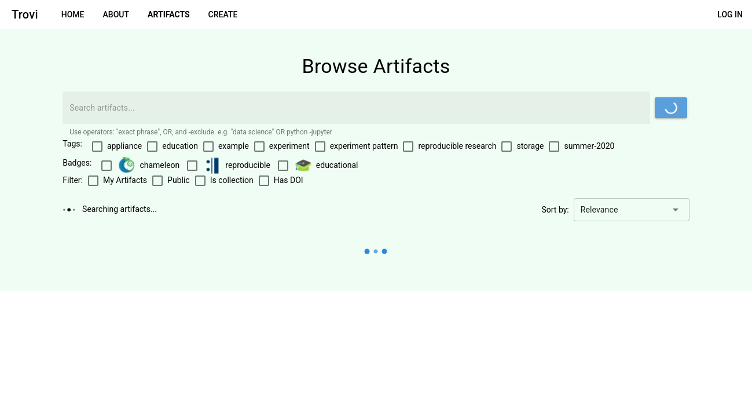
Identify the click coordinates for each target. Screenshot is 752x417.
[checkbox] (116, 146)
